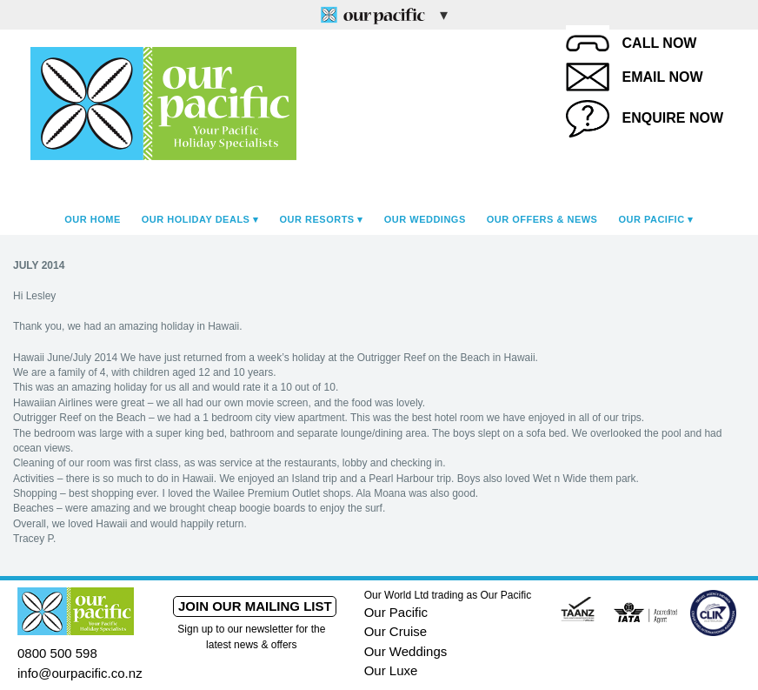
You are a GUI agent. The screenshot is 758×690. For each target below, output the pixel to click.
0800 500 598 (57, 653)
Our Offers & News (542, 219)
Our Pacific (651, 219)
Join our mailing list (255, 606)
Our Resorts (317, 219)
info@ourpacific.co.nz (80, 673)
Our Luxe (391, 670)
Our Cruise (396, 631)
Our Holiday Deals (196, 219)
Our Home (92, 219)
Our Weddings (425, 219)
